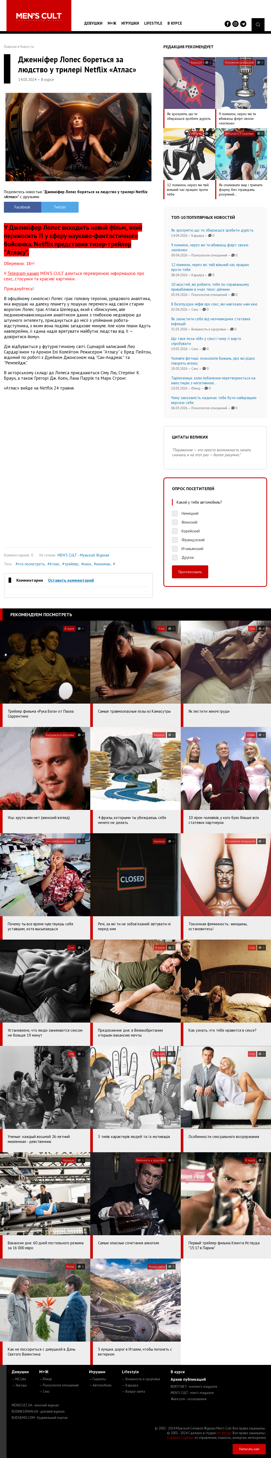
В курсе (175, 23)
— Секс (44, 1391)
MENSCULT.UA (35, 1405)
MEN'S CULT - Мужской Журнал (83, 555)
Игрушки (130, 23)
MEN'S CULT (192, 1393)
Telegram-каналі (23, 273)
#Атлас (53, 563)
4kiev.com (188, 1399)
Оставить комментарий (71, 580)
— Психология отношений (59, 1385)
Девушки (93, 23)
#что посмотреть (30, 563)
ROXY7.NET (194, 1386)
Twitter (60, 207)
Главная (10, 46)
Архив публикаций (188, 1379)
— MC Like (19, 1379)
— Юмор (45, 1379)
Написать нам (249, 1449)
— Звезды (19, 1385)
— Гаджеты (97, 1379)
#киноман (102, 563)
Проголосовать (190, 572)
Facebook (22, 207)
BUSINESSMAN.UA (38, 1411)
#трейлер (70, 563)
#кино (86, 563)
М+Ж (112, 23)
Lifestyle (153, 23)
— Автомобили (100, 1385)
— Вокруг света (133, 1391)
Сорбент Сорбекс (180, 1437)
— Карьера (130, 1385)
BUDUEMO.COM (40, 1417)
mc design (224, 1433)
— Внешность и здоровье (141, 1379)
